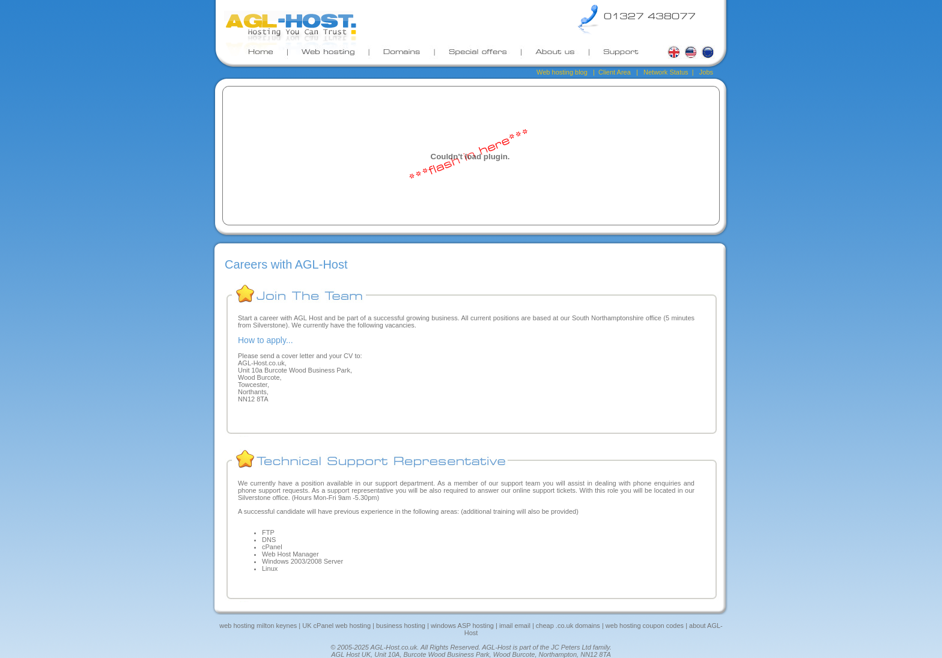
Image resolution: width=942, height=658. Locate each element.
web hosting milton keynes (258, 625)
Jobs (705, 72)
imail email (513, 625)
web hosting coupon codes (645, 625)
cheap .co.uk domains (568, 625)
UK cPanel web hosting (336, 625)
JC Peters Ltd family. (581, 647)
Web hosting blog (562, 72)
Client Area (614, 72)
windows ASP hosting (462, 625)
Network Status (665, 72)
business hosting (400, 625)
